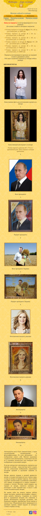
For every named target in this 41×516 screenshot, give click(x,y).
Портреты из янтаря (17, 18)
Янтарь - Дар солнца (20, 1)
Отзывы (18, 16)
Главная (8, 16)
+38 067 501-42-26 (32, 9)
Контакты (30, 16)
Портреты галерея (31, 18)
